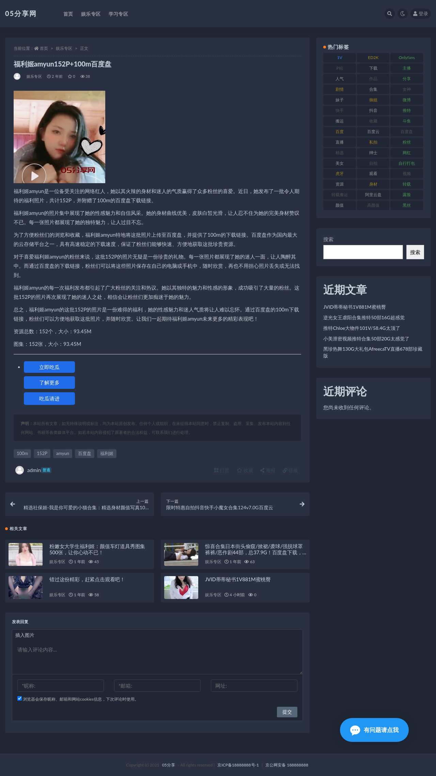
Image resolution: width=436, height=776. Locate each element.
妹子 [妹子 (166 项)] (340, 99)
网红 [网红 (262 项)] (407, 152)
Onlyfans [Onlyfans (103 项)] (407, 57)
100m (22, 453)
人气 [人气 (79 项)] (340, 78)
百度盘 (84, 453)
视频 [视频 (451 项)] (407, 173)
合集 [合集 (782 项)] (373, 89)
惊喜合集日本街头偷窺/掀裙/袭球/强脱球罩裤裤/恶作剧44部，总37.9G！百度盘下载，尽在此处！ (253, 552)
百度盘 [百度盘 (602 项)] (407, 131)
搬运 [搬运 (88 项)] (340, 120)
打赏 (221, 470)
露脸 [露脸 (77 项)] (407, 194)
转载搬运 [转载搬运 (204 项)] (339, 194)
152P (42, 453)
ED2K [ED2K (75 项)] (373, 57)
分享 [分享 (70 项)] (407, 78)
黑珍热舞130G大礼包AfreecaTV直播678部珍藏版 (372, 352)
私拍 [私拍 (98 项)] (373, 142)
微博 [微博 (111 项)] (407, 99)
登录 (420, 13)
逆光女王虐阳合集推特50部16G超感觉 (364, 317)
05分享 (168, 764)
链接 (290, 470)
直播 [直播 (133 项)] (340, 142)
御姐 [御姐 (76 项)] (373, 99)
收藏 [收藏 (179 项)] (373, 120)
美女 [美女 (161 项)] (340, 163)
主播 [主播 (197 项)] (407, 68)
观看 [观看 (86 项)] (373, 173)
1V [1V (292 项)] (339, 57)
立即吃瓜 (49, 367)
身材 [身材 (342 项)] (373, 184)
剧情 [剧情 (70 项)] (340, 89)
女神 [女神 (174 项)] (407, 89)
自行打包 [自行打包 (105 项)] (407, 163)
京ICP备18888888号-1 (238, 764)
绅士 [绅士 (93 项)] (373, 152)
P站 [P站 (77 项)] (340, 68)
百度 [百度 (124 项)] (340, 131)
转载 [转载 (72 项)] (407, 184)
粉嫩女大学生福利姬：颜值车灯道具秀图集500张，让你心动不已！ (97, 549)
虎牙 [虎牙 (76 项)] (340, 173)
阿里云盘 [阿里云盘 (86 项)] (373, 194)
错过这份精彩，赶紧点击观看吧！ (87, 579)
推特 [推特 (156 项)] (407, 110)
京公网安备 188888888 (286, 764)
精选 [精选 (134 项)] (340, 152)
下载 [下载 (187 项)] (373, 68)
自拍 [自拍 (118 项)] (373, 163)
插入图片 (24, 635)
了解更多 (49, 382)
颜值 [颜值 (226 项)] (340, 205)
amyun (62, 453)
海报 (267, 470)
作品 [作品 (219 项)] (373, 78)
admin (33, 470)
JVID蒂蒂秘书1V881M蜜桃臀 (238, 579)
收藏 (245, 470)
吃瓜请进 (49, 398)
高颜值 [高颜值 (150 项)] (373, 205)
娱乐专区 (64, 48)
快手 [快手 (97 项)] (340, 110)
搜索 (328, 239)
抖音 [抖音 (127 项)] (373, 110)
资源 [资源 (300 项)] (340, 184)
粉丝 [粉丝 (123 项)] (407, 142)
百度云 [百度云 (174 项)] (373, 131)
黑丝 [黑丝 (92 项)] (407, 205)
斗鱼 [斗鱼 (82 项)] (407, 120)
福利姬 (106, 453)
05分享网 (21, 13)
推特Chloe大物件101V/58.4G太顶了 (361, 328)
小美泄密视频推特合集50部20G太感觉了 (366, 338)
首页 (44, 48)
